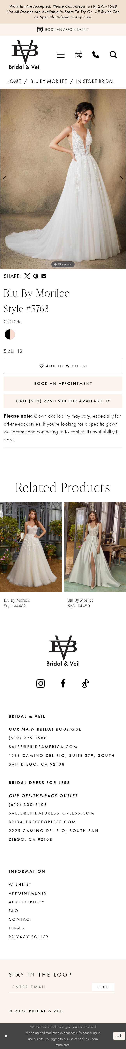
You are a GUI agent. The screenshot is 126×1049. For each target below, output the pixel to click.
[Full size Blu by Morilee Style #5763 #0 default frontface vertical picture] (63, 179)
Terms (17, 928)
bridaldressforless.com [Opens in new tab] (42, 821)
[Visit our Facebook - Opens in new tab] (64, 683)
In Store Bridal (95, 81)
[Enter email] (62, 987)
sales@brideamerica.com (43, 746)
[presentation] (31, 547)
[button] (61, 54)
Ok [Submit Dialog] (119, 1035)
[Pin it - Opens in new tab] (35, 276)
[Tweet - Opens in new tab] (27, 276)
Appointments (28, 893)
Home (13, 81)
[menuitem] (61, 54)
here (66, 1044)
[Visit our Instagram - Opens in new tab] (41, 684)
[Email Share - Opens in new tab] (43, 276)
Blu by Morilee (48, 81)
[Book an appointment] (63, 30)
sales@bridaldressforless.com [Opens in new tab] (52, 813)
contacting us (50, 431)
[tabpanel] (63, 179)
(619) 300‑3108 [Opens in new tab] (28, 804)
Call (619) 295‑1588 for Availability (63, 401)
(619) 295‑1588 (101, 6)
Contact (21, 919)
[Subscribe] (103, 987)
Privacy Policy (29, 936)
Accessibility (27, 901)
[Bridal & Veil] (24, 54)
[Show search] (113, 55)
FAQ (14, 910)
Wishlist (20, 884)
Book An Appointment (63, 383)
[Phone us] (96, 55)
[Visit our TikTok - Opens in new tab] (85, 683)
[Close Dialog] (6, 1036)
